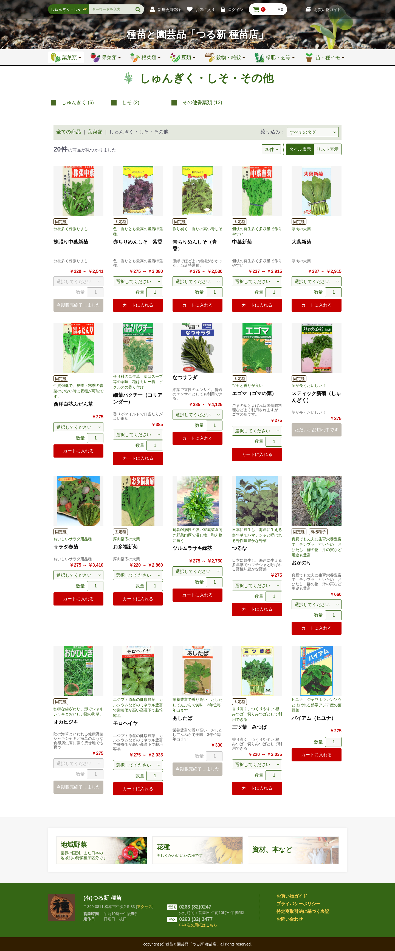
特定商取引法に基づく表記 (302, 911)
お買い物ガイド (291, 896)
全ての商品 (68, 132)
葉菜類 (95, 132)
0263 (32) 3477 (196, 919)
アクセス (144, 906)
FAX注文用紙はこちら (198, 925)
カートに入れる (138, 305)
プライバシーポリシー (298, 903)
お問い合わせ (289, 919)
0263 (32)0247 (195, 906)
